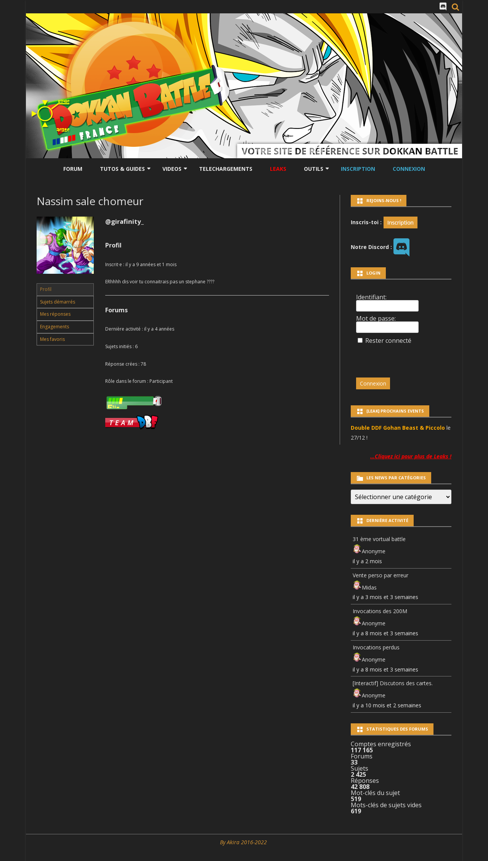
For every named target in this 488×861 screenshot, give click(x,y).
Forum (72, 168)
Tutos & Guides (122, 168)
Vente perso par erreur (380, 575)
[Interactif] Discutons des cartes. (393, 683)
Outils (313, 168)
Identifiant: (371, 297)
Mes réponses (55, 314)
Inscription (358, 168)
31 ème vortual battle (379, 539)
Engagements (54, 326)
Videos (171, 168)
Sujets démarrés (57, 302)
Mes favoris (52, 339)
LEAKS (278, 168)
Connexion (409, 168)
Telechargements (225, 168)
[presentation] (408, 357)
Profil (45, 289)
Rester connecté (388, 340)
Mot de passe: (376, 318)
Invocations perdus (376, 647)
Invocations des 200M (380, 611)
